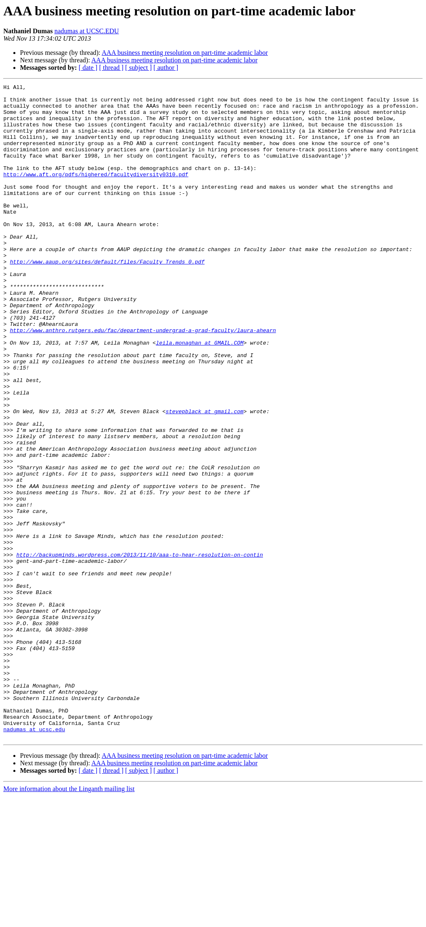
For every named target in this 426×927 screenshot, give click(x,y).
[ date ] (88, 67)
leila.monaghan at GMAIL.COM (200, 395)
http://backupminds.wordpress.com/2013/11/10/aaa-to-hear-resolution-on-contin (139, 649)
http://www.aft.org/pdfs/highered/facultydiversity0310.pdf (95, 193)
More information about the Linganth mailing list (69, 919)
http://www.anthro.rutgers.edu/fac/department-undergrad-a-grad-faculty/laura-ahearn (143, 380)
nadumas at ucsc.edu (34, 859)
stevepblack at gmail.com (204, 477)
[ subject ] (138, 67)
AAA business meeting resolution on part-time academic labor (184, 52)
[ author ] (166, 67)
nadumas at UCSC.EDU (86, 31)
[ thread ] (111, 67)
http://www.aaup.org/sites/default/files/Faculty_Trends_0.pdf (107, 297)
